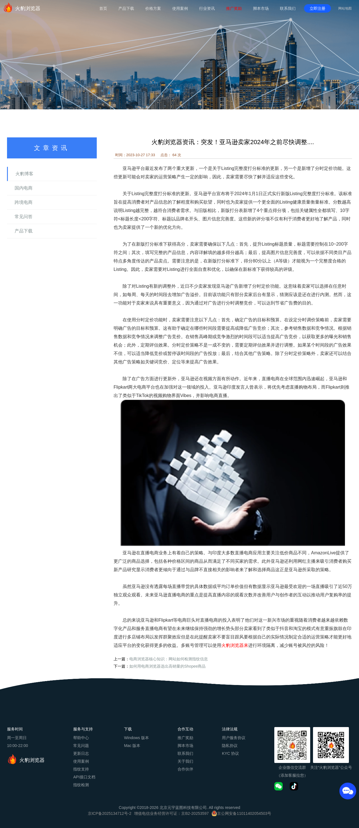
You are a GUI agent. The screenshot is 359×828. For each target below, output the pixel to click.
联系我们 (288, 8)
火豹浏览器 (21, 7)
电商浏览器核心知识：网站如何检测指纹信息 (168, 659)
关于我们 (185, 761)
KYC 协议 (230, 753)
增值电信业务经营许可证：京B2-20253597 (171, 813)
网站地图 (345, 8)
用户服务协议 (233, 737)
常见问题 (81, 745)
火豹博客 (24, 173)
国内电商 (24, 188)
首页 (103, 8)
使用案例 (180, 8)
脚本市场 (261, 8)
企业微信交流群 (292, 767)
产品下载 (126, 8)
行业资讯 (207, 8)
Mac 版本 (132, 745)
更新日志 (81, 753)
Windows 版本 (136, 737)
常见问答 (24, 216)
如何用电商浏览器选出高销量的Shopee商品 (167, 666)
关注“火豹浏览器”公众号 (331, 767)
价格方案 (153, 8)
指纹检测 (81, 785)
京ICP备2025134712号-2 (110, 813)
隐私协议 (230, 745)
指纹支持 (81, 769)
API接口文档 (84, 777)
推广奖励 (234, 8)
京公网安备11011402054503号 (244, 813)
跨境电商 (24, 202)
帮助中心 (81, 737)
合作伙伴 (185, 769)
